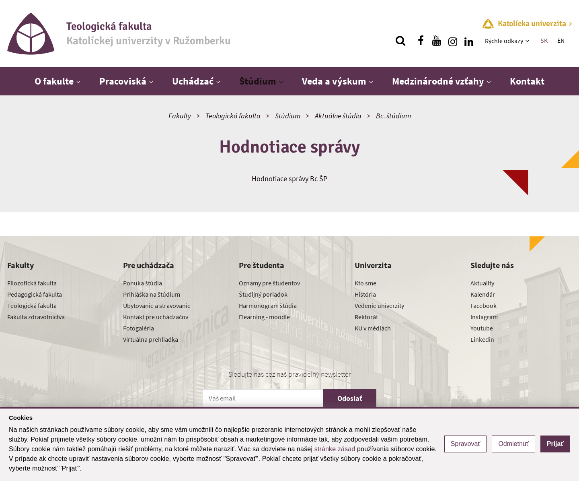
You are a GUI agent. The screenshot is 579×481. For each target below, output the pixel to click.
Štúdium (257, 81)
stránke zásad (334, 449)
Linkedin (482, 339)
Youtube (481, 328)
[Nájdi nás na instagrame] (453, 41)
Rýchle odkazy (504, 41)
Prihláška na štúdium (151, 294)
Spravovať (465, 443)
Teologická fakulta (233, 115)
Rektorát (366, 317)
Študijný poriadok (263, 294)
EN (561, 40)
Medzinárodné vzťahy (438, 81)
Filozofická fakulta (32, 283)
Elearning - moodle (264, 317)
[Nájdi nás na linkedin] (469, 41)
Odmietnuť (513, 443)
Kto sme (365, 283)
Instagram (484, 317)
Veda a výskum (334, 81)
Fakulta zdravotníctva (36, 317)
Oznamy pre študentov (269, 283)
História (365, 294)
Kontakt (527, 81)
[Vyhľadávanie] (400, 41)
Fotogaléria (138, 328)
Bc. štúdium (393, 115)
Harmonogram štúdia (268, 305)
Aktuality (482, 283)
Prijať (555, 443)
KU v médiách (373, 328)
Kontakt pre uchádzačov (155, 317)
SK (544, 40)
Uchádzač (193, 81)
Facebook (483, 305)
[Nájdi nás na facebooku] (421, 41)
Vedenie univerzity (379, 305)
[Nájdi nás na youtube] (437, 41)
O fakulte (54, 81)
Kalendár (482, 294)
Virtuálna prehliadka (150, 339)
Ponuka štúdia (142, 283)
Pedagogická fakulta (34, 294)
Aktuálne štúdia (338, 115)
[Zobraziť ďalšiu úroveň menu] (528, 40)
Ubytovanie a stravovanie (157, 305)
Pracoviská (122, 81)
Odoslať (349, 398)
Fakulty (179, 115)
